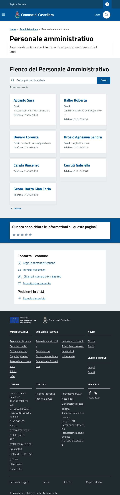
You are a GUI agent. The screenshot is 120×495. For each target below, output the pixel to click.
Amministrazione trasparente (73, 415)
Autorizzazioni (43, 351)
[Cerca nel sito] (105, 15)
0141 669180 (17, 421)
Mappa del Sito (94, 482)
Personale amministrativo (20, 363)
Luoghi (91, 367)
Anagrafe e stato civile (47, 343)
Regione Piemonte (18, 4)
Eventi (91, 372)
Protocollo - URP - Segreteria (21, 456)
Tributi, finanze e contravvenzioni (73, 348)
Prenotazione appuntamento (73, 435)
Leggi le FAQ (68, 421)
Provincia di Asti (44, 399)
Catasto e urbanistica (47, 356)
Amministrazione (29, 29)
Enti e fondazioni (18, 351)
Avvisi (91, 346)
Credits (67, 482)
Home (13, 29)
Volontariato (68, 356)
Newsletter (94, 397)
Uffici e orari (16, 464)
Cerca (104, 80)
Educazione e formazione (47, 363)
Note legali (67, 399)
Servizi (46, 482)
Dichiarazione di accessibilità (72, 406)
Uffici (12, 376)
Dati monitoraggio (19, 482)
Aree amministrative (20, 341)
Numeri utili (16, 469)
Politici (13, 371)
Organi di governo (19, 356)
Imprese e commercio (73, 341)
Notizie (91, 341)
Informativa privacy (72, 393)
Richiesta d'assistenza (72, 442)
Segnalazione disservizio (73, 427)
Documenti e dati (18, 346)
